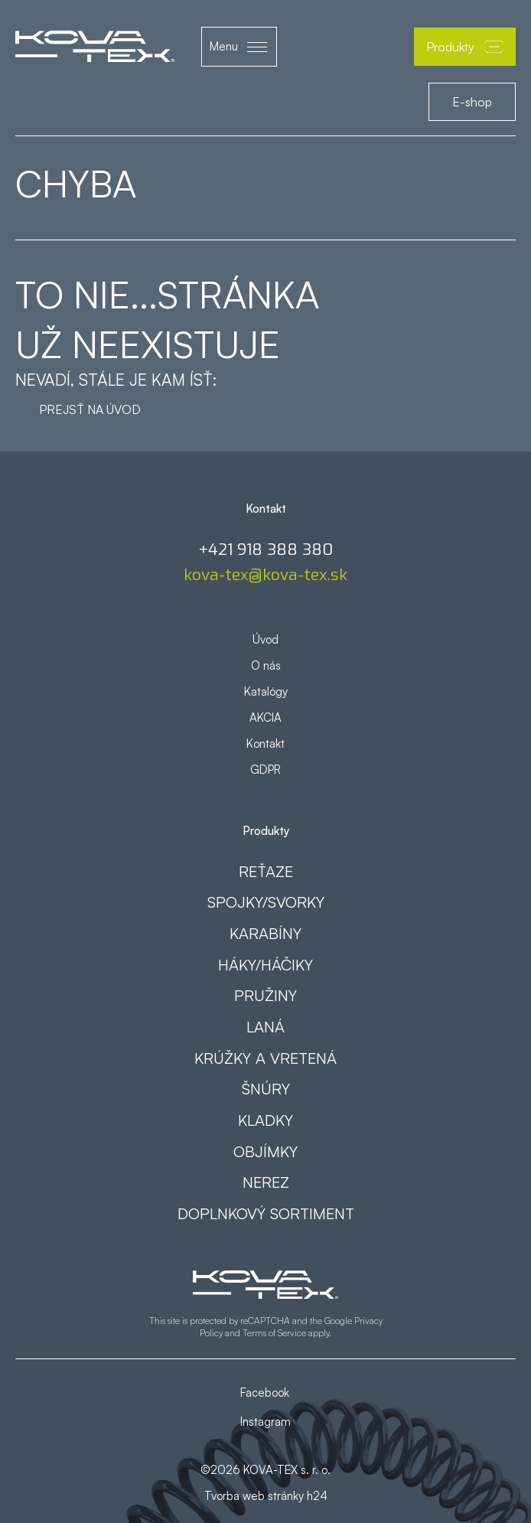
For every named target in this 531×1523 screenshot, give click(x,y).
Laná (265, 1026)
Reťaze (266, 871)
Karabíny (265, 933)
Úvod (265, 639)
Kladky (265, 1120)
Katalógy (266, 691)
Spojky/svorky (265, 902)
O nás (266, 665)
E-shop (472, 101)
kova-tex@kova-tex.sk (265, 575)
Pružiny (265, 995)
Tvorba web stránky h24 (265, 1496)
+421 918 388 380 (265, 550)
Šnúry (266, 1088)
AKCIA (265, 717)
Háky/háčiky (265, 964)
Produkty (464, 46)
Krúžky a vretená (265, 1058)
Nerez (266, 1182)
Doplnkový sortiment (266, 1213)
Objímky (265, 1151)
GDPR (265, 769)
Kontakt (265, 743)
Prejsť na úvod (90, 409)
